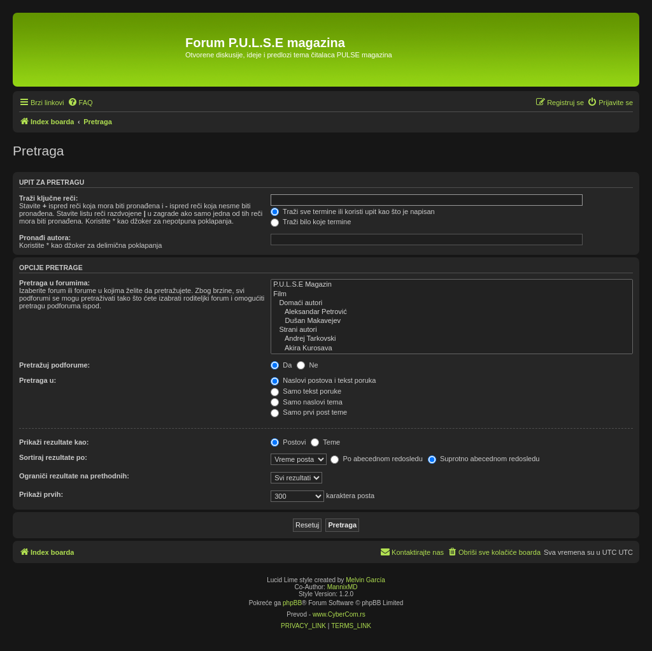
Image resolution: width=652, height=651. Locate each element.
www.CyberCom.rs (339, 614)
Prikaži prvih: (41, 494)
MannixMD (342, 586)
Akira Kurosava (452, 348)
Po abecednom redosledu (376, 458)
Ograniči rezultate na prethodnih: (74, 476)
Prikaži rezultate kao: (54, 442)
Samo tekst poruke (306, 391)
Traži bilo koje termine (311, 221)
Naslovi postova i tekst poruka (323, 380)
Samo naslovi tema (307, 402)
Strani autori (452, 330)
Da (281, 365)
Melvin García (365, 579)
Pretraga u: (37, 380)
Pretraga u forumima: (54, 283)
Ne (307, 365)
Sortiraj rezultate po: (53, 457)
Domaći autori (452, 303)
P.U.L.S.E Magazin (452, 284)
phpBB (292, 602)
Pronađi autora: (45, 237)
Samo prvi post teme (309, 412)
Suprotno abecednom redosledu (484, 458)
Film (452, 294)
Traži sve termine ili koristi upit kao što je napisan (353, 211)
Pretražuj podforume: (54, 365)
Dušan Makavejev (452, 321)
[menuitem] (80, 102)
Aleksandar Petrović (452, 312)
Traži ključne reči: (48, 198)
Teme (325, 442)
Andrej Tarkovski (452, 338)
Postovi (288, 442)
